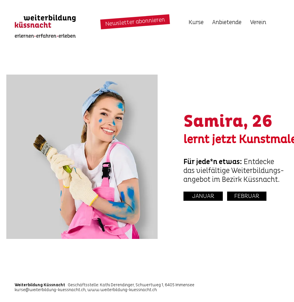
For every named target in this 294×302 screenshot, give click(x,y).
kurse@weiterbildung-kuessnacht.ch (50, 289)
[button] (135, 22)
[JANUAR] (203, 196)
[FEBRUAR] (246, 196)
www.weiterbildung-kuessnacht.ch (122, 289)
